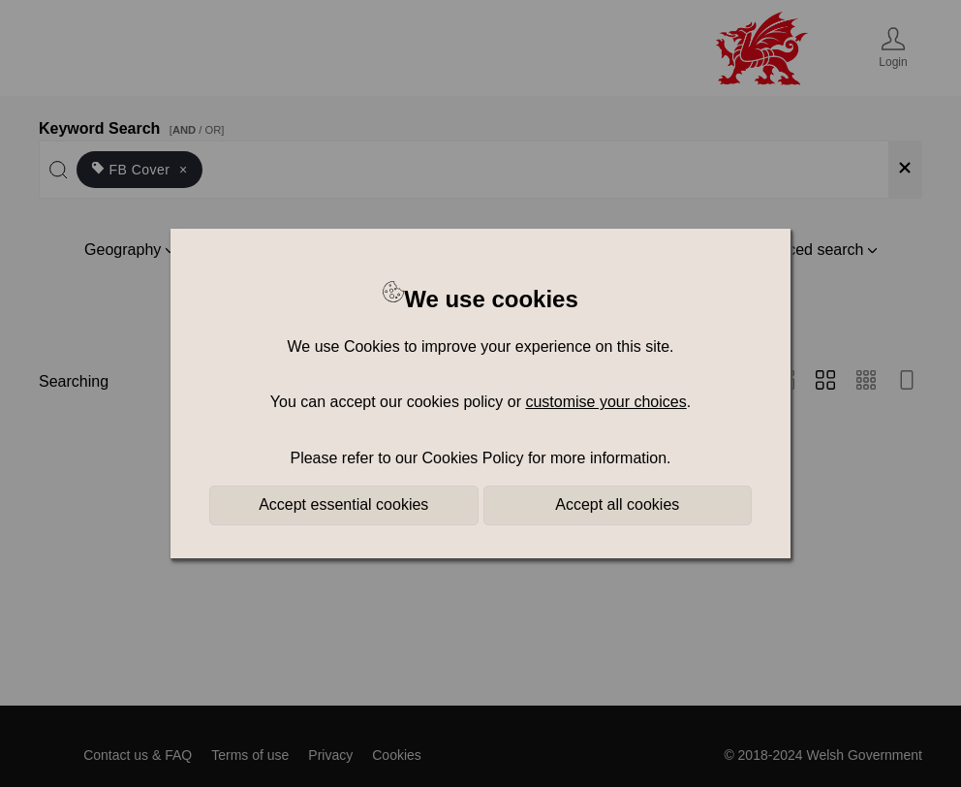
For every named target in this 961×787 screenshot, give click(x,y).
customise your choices (605, 402)
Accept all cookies (617, 504)
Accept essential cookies (343, 504)
